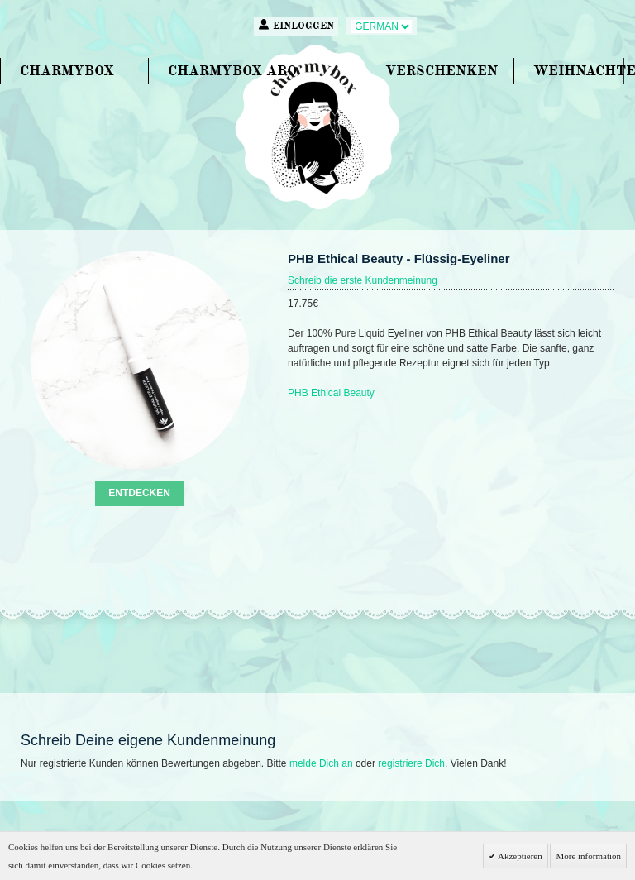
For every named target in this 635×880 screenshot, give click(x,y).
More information (588, 856)
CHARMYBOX (67, 70)
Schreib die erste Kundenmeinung (362, 280)
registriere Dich (411, 763)
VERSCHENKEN (441, 70)
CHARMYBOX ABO (232, 70)
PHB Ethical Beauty (331, 393)
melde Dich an (321, 763)
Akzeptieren (519, 856)
